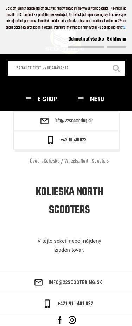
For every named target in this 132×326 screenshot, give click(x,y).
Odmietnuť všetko (86, 39)
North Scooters (95, 161)
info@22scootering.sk (74, 121)
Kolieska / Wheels (61, 161)
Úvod (35, 161)
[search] (116, 69)
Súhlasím (116, 39)
